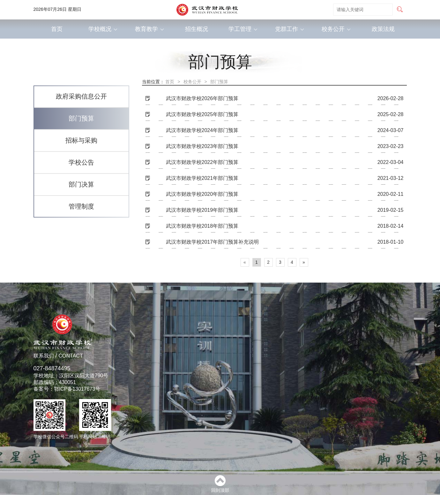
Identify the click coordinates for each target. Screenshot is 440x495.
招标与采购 (81, 140)
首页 (57, 29)
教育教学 (149, 29)
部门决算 (81, 184)
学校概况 (102, 29)
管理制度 (81, 206)
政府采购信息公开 (81, 96)
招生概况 (196, 29)
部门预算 (81, 118)
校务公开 (336, 29)
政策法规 (383, 29)
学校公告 (81, 162)
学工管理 (242, 29)
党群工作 (289, 29)
